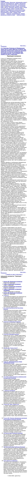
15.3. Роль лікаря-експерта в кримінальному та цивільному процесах (15, 377)
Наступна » (23, 45)
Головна (3, 13)
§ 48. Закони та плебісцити (10, 460)
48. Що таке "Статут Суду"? (11, 348)
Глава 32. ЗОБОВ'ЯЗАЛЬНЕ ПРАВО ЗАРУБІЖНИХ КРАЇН (13, 362)
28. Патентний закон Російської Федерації (14, 447)
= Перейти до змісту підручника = (14, 274)
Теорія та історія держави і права (14, 8)
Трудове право (19, 8)
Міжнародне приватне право (17, 11)
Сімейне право (17, 12)
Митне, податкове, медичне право (13, 7)
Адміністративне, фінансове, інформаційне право (13, 2)
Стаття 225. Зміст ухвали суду (11, 404)
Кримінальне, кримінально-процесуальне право (13, 10)
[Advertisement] (14, 30)
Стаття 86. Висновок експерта (11, 334)
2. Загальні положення (9, 390)
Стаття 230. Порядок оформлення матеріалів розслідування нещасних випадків (15, 419)
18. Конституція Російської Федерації (13, 433)
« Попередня (3, 46)
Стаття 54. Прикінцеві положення (12, 321)
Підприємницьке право (6, 12)
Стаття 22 (6, 295)
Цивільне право (5, 11)
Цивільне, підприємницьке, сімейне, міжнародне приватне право (13, 14)
